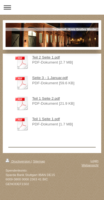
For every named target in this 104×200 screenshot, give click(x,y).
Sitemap (39, 161)
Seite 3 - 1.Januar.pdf (50, 78)
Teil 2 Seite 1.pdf (46, 57)
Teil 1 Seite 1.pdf (46, 119)
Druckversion (18, 161)
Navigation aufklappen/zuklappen (52, 7)
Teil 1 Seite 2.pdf (46, 98)
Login (94, 160)
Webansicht (90, 165)
